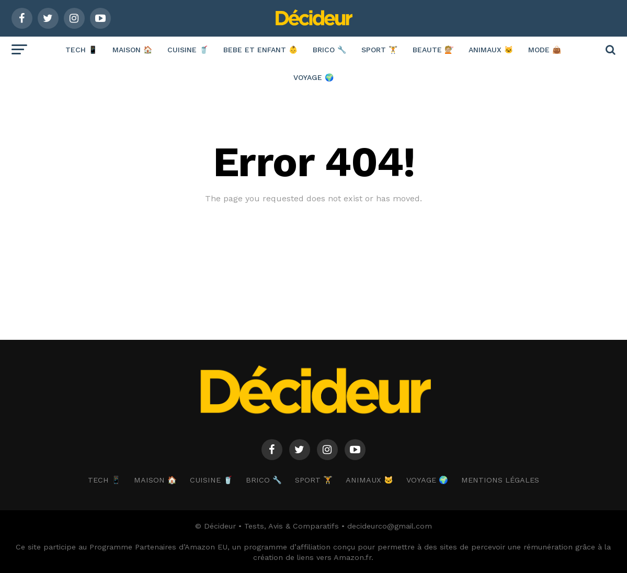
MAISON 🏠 (132, 49)
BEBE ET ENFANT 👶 (260, 49)
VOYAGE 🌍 (313, 77)
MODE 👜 (544, 49)
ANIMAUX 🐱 (491, 49)
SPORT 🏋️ (379, 49)
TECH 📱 (81, 49)
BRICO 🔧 (329, 49)
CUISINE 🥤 (187, 49)
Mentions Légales (500, 480)
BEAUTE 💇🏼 (433, 49)
